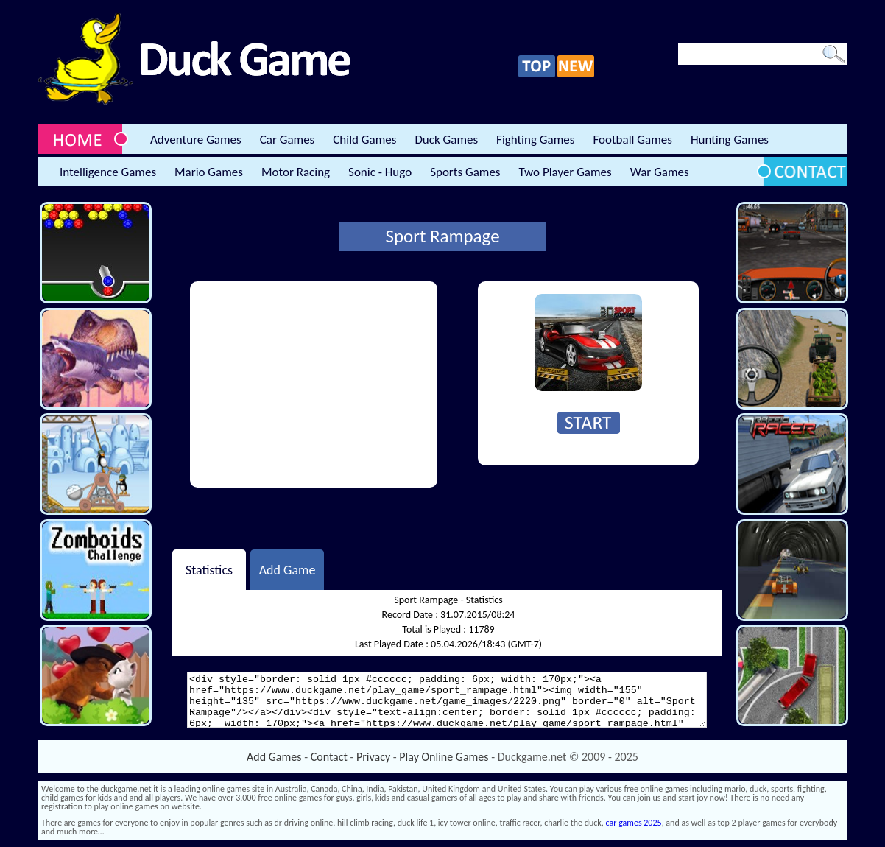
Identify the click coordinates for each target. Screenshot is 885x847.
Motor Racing (295, 172)
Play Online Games (443, 757)
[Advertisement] (313, 384)
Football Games (632, 139)
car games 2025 (634, 823)
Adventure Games (195, 139)
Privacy (373, 757)
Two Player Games (565, 172)
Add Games (274, 757)
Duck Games (446, 139)
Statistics (209, 569)
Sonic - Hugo (380, 172)
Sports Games (465, 172)
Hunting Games (730, 139)
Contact (329, 757)
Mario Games (208, 172)
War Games (659, 172)
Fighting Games (535, 139)
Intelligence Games (108, 172)
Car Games (287, 139)
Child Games (364, 139)
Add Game (287, 569)
